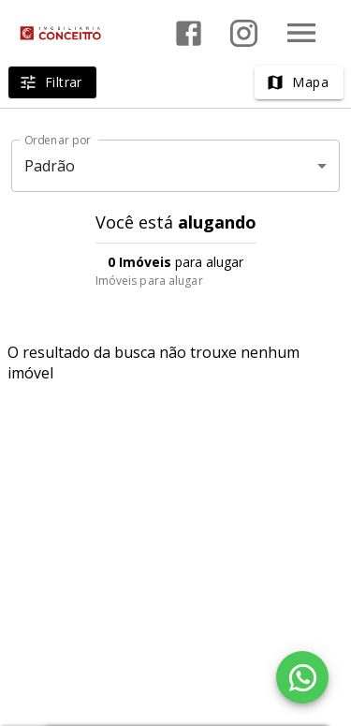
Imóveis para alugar (149, 281)
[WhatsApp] (302, 677)
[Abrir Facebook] (188, 33)
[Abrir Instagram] (243, 33)
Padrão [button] (50, 166)
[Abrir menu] (301, 33)
